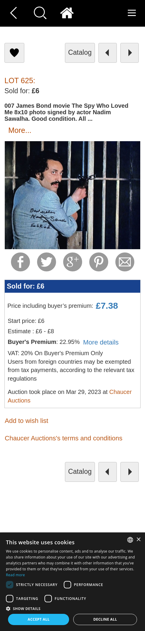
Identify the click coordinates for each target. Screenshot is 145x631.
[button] (72, 608)
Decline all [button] (105, 619)
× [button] (138, 539)
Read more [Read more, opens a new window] (15, 574)
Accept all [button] (39, 619)
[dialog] (72, 581)
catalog (80, 52)
